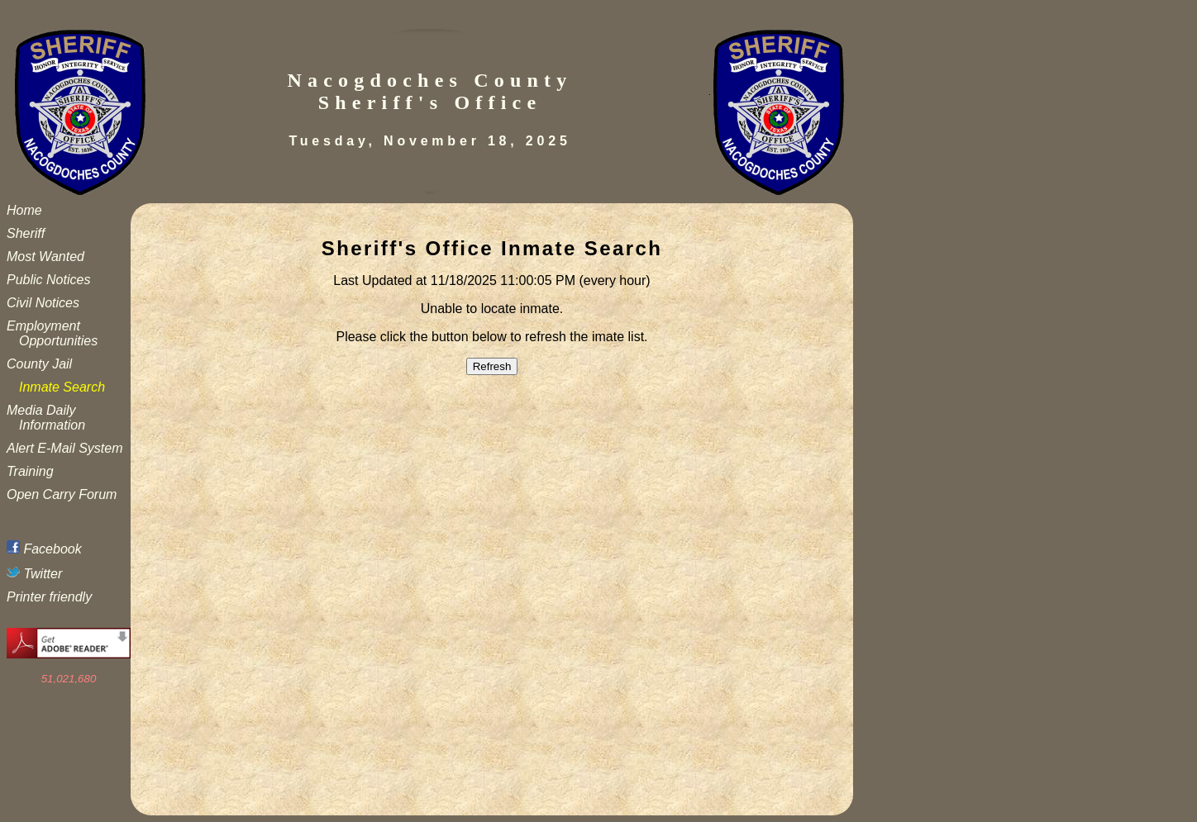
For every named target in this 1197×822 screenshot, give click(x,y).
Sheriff (26, 233)
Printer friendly (49, 597)
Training (30, 471)
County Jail (39, 364)
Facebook (44, 549)
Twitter (34, 574)
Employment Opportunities (52, 333)
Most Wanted (45, 256)
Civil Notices (43, 303)
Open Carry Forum (62, 494)
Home (24, 210)
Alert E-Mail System (64, 448)
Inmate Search (62, 387)
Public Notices (48, 280)
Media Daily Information (46, 417)
